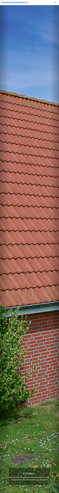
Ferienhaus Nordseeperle (15, 2)
